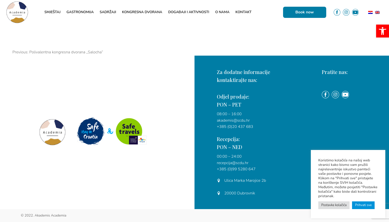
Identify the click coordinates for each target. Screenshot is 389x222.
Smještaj (52, 12)
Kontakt (243, 12)
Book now (304, 12)
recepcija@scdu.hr (232, 163)
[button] (382, 31)
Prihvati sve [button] (363, 205)
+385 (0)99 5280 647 (236, 169)
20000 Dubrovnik (236, 193)
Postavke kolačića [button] (334, 205)
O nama (222, 12)
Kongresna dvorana (142, 12)
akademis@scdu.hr (233, 120)
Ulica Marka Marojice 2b (241, 180)
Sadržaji (108, 12)
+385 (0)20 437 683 (235, 126)
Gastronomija (80, 12)
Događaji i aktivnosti (188, 12)
